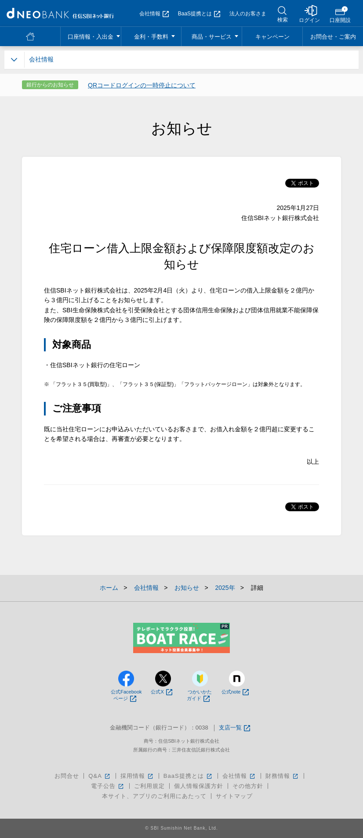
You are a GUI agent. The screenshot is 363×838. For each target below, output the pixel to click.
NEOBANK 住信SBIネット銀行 (60, 13)
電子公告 (108, 786)
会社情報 (154, 14)
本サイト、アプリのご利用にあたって (154, 796)
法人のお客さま (247, 14)
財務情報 (282, 776)
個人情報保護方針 (198, 786)
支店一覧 (234, 728)
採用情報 (137, 776)
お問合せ (66, 776)
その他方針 (247, 786)
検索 (282, 20)
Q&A (99, 776)
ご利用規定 (149, 786)
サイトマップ (234, 796)
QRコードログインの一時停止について (142, 85)
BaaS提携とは (199, 14)
